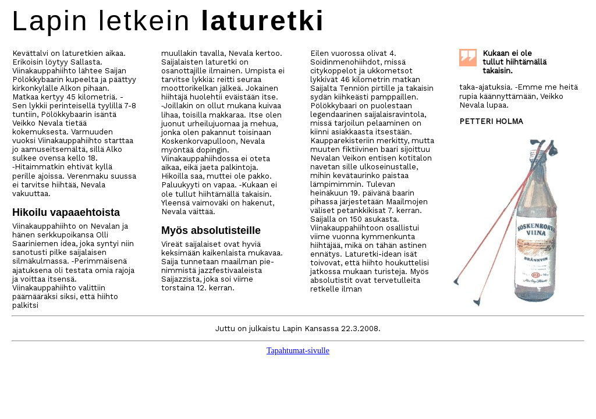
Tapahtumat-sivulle (298, 350)
